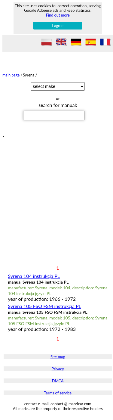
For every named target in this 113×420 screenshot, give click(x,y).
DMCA (58, 380)
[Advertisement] (56, 195)
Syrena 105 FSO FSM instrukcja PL (44, 306)
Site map (57, 356)
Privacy (58, 368)
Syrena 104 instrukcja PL (34, 276)
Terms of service (58, 392)
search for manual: (57, 105)
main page (11, 75)
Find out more (58, 15)
